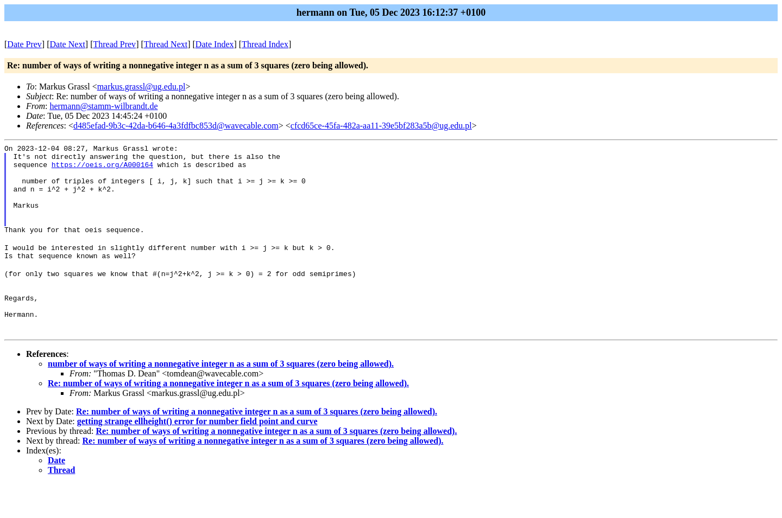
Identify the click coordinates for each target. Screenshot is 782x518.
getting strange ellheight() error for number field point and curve (197, 455)
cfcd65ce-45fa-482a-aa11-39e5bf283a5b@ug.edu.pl (381, 125)
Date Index (214, 44)
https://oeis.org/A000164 (102, 169)
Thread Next (165, 44)
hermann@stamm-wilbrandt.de (103, 106)
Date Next (67, 44)
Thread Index (265, 44)
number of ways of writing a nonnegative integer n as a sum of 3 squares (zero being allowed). (221, 397)
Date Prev (24, 44)
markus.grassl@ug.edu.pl (141, 86)
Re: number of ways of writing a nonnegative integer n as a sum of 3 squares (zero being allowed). (228, 417)
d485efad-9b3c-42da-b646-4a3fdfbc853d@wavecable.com (176, 125)
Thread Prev (114, 44)
